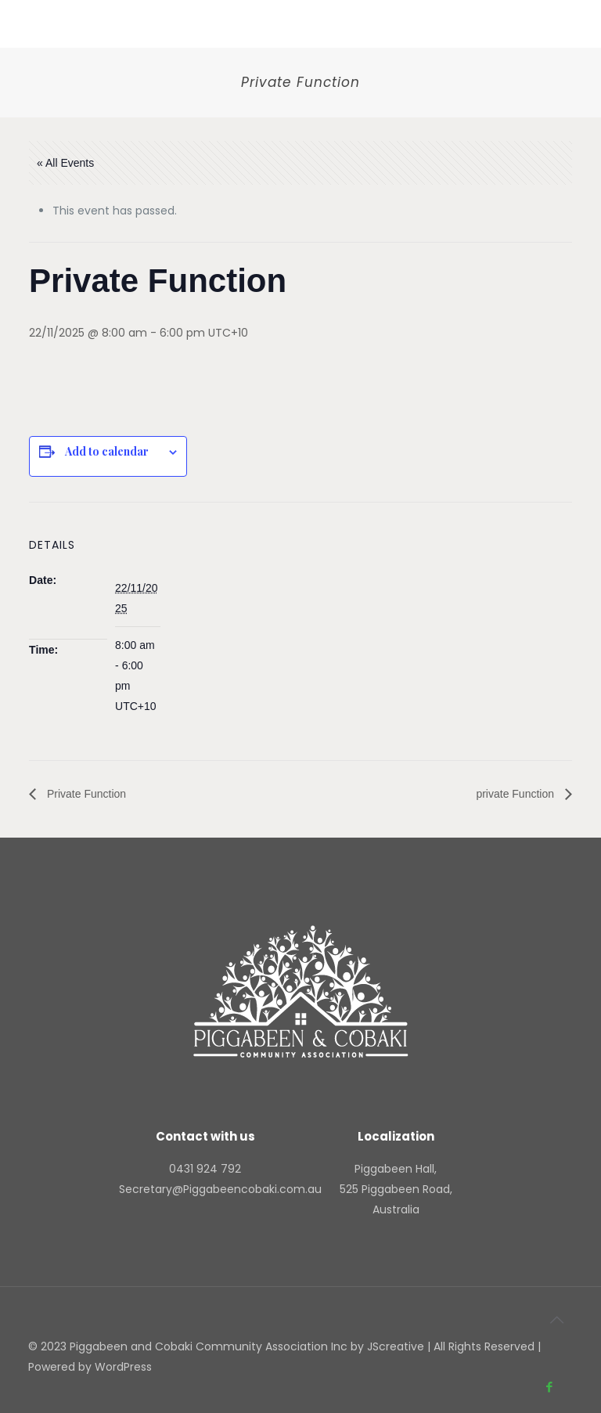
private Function (516, 794)
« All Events (65, 163)
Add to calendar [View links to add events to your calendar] (107, 451)
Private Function (85, 794)
